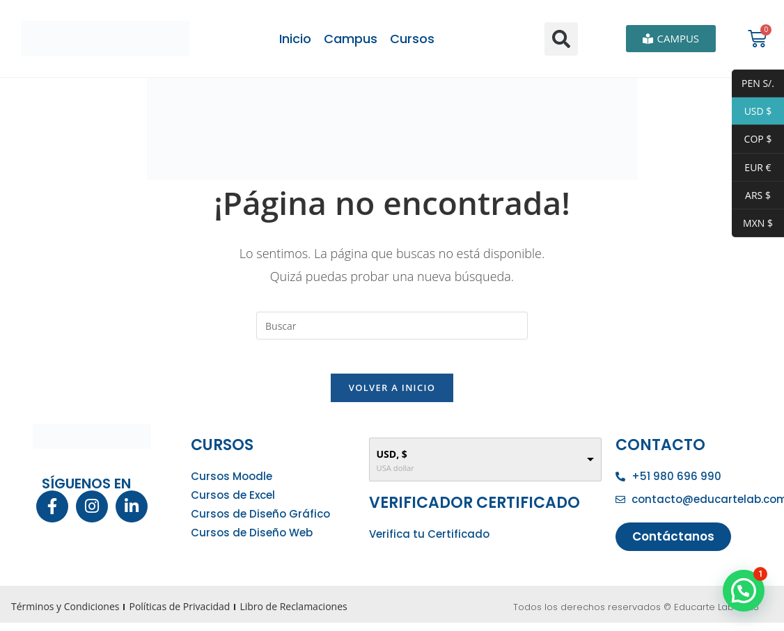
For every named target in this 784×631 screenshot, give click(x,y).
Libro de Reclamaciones (293, 614)
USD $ (751, 111)
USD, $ (392, 462)
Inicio (295, 38)
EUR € (751, 168)
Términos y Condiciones (65, 614)
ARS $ (751, 195)
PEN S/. (753, 83)
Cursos (412, 38)
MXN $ (752, 223)
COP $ (751, 140)
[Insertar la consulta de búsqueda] (392, 326)
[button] (561, 39)
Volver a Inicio (392, 396)
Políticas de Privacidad (179, 614)
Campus (350, 38)
